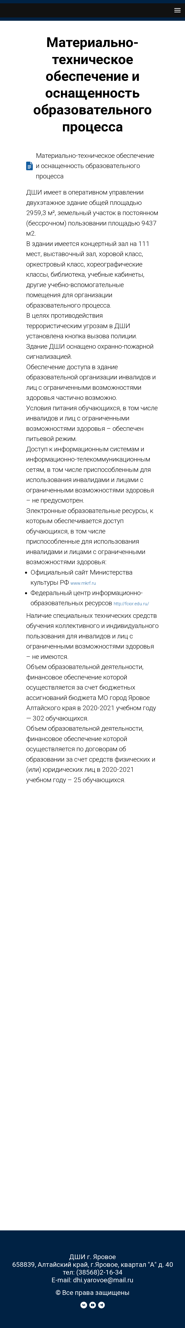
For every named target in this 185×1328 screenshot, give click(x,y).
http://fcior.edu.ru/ (131, 603)
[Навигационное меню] (177, 10)
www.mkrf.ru (83, 583)
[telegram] (101, 1307)
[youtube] (92, 1307)
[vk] (83, 1307)
